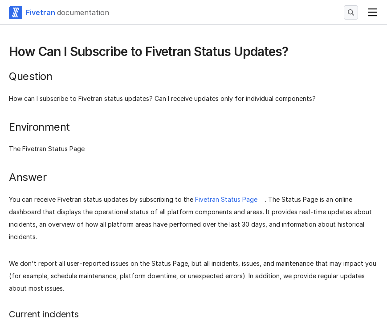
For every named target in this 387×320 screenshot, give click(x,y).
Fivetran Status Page (226, 199)
